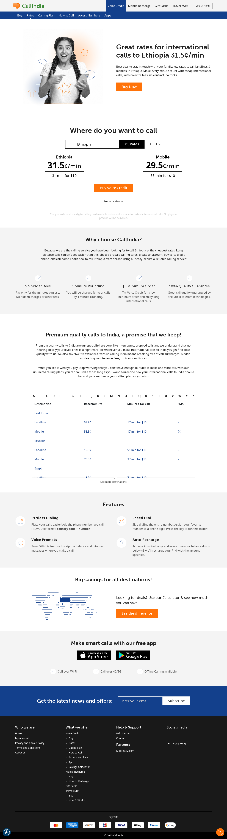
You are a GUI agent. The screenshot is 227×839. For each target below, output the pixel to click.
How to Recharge (79, 781)
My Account (22, 738)
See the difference (137, 613)
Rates (72, 743)
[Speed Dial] (121, 520)
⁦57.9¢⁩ (87, 422)
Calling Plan (46, 15)
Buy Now (129, 86)
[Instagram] (178, 735)
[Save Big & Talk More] (64, 606)
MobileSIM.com (125, 750)
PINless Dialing (45, 517)
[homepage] (29, 6)
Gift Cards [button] (161, 6)
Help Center (123, 733)
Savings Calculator (79, 767)
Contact (121, 738)
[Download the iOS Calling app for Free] (94, 655)
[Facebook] (171, 735)
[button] (116, 6)
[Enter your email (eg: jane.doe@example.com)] (140, 700)
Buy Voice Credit (113, 187)
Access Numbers (89, 15)
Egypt (38, 468)
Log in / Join (203, 5)
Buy (19, 15)
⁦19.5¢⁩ (87, 450)
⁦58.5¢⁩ (87, 431)
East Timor (41, 413)
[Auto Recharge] (121, 542)
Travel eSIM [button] (180, 6)
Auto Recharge (145, 539)
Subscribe (176, 700)
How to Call (66, 15)
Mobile (39, 431)
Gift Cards (71, 786)
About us (20, 752)
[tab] (34, 396)
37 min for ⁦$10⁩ (136, 459)
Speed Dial (141, 517)
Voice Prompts (44, 539)
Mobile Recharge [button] (139, 6)
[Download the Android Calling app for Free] (133, 655)
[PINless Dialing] (20, 520)
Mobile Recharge (75, 771)
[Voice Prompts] (20, 542)
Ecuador (39, 441)
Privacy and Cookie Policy (29, 743)
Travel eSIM (72, 790)
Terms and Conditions (27, 747)
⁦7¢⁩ (179, 431)
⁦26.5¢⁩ (87, 459)
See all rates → (114, 201)
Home (18, 733)
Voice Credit (72, 733)
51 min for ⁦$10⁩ (136, 450)
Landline (40, 422)
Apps (107, 15)
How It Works (77, 800)
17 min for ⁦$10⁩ (136, 422)
